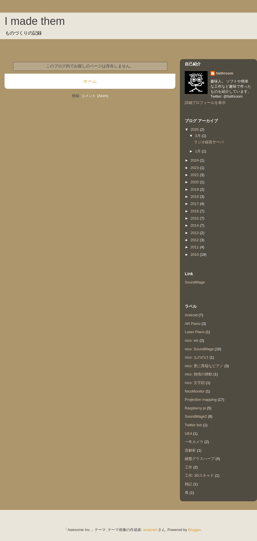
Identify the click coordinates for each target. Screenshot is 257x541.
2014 (195, 225)
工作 (188, 467)
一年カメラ (194, 442)
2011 (195, 247)
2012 (195, 240)
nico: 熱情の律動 (198, 374)
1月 (198, 151)
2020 (195, 182)
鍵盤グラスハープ (199, 458)
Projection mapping (200, 399)
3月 (198, 136)
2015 (195, 218)
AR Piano (192, 323)
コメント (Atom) (94, 96)
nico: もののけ (196, 357)
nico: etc (191, 340)
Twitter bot (193, 425)
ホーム (90, 81)
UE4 (188, 433)
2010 (195, 254)
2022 (195, 175)
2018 (195, 196)
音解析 (190, 450)
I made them (35, 21)
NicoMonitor (194, 391)
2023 (195, 168)
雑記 (188, 484)
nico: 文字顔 (195, 383)
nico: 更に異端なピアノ (204, 366)
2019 (195, 189)
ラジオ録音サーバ (209, 142)
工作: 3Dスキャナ (199, 475)
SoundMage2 (196, 416)
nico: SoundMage (199, 349)
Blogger (194, 530)
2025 (195, 129)
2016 (195, 211)
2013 (195, 233)
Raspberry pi (195, 408)
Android (191, 315)
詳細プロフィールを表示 (205, 102)
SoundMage (195, 282)
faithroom (224, 73)
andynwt (150, 530)
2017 (195, 204)
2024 (195, 160)
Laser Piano (194, 332)
